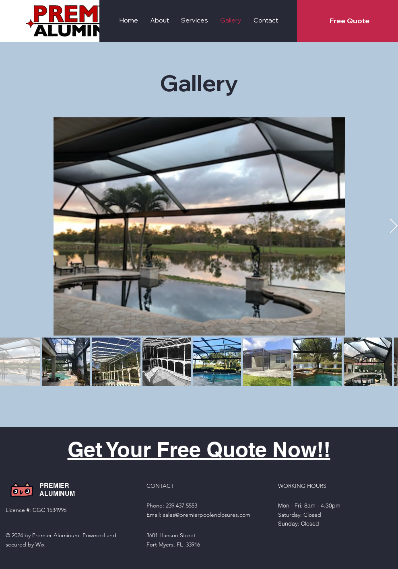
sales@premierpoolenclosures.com (206, 514)
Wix (40, 544)
